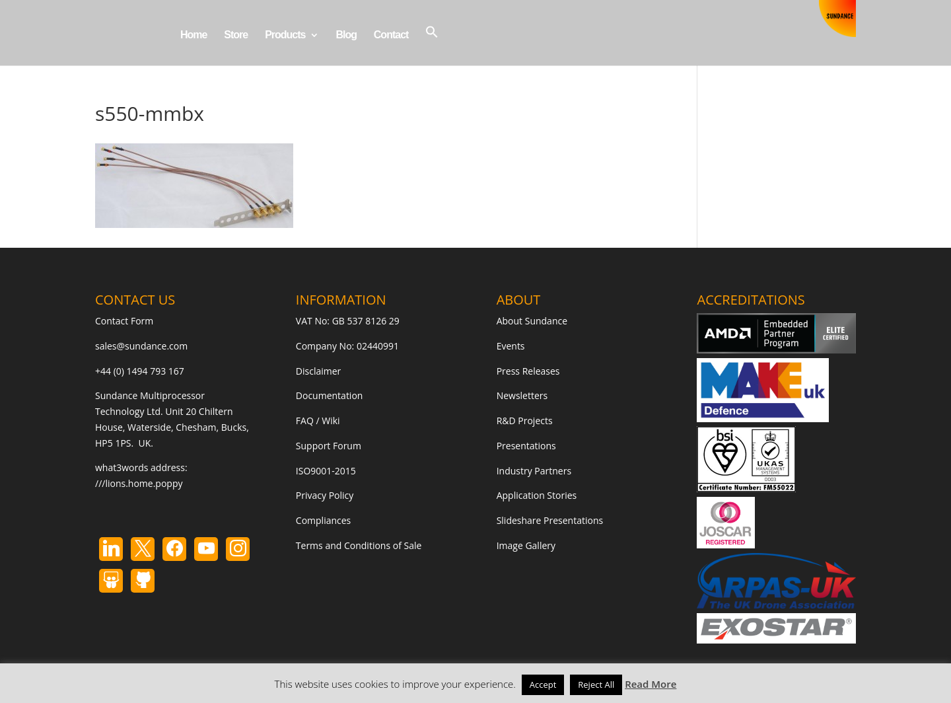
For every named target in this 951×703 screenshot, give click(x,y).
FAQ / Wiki (318, 420)
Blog (346, 35)
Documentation (329, 395)
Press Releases (528, 371)
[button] (432, 45)
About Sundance (532, 320)
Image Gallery (526, 545)
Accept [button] (543, 684)
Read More (650, 683)
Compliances (323, 520)
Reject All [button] (596, 684)
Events (511, 346)
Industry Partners (534, 470)
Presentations (526, 445)
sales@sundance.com (141, 346)
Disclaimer (318, 371)
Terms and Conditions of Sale (359, 545)
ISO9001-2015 (326, 470)
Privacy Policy (324, 495)
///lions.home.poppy (138, 483)
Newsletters (522, 395)
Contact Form (124, 320)
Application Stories (537, 495)
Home (193, 35)
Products (285, 35)
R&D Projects (525, 420)
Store (236, 35)
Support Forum (328, 445)
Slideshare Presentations (550, 520)
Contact (391, 35)
